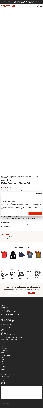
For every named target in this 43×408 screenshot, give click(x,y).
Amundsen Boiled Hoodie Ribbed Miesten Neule (13, 274)
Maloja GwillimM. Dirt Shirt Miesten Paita (4, 275)
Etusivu (2, 176)
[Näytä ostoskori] (36, 7)
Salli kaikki (35, 213)
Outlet (2, 364)
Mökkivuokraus (4, 350)
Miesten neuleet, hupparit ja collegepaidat (26, 176)
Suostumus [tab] (7, 196)
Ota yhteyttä (4, 380)
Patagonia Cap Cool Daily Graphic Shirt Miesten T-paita (30, 273)
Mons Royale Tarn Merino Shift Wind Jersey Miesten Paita (38, 273)
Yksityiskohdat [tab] (21, 196)
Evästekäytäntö (5, 376)
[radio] (2, 270)
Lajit (2, 363)
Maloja (10, 226)
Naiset (2, 357)
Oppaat (3, 352)
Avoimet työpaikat (5, 378)
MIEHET (7, 176)
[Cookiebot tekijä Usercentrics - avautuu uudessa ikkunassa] (36, 193)
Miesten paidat (13, 176)
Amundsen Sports (12, 270)
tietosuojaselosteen (24, 289)
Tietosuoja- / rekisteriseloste (8, 374)
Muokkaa (21, 213)
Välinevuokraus (4, 346)
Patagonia (20, 270)
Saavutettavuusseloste (6, 372)
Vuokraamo (4, 345)
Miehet (3, 359)
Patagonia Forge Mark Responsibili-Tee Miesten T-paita (21, 274)
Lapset (2, 361)
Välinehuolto (4, 348)
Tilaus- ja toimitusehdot (6, 371)
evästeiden (32, 289)
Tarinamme (3, 369)
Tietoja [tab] (35, 196)
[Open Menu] (41, 7)
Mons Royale (37, 269)
